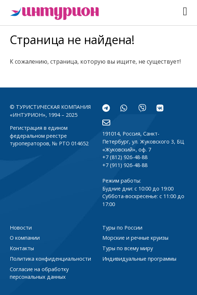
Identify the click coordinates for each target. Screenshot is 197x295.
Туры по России (122, 227)
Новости (21, 227)
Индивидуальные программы (139, 258)
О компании (25, 237)
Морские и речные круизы (135, 237)
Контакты (22, 248)
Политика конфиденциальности (50, 258)
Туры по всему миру (127, 248)
